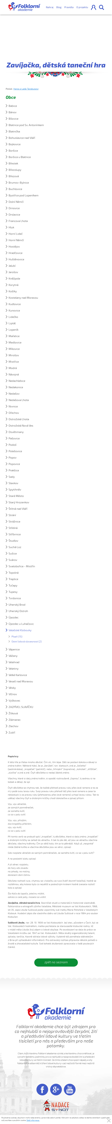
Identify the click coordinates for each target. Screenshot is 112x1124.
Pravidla (69, 7)
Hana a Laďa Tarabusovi (25, 88)
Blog (58, 7)
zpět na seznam (56, 962)
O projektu (82, 7)
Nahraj (49, 7)
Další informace (33, 1120)
